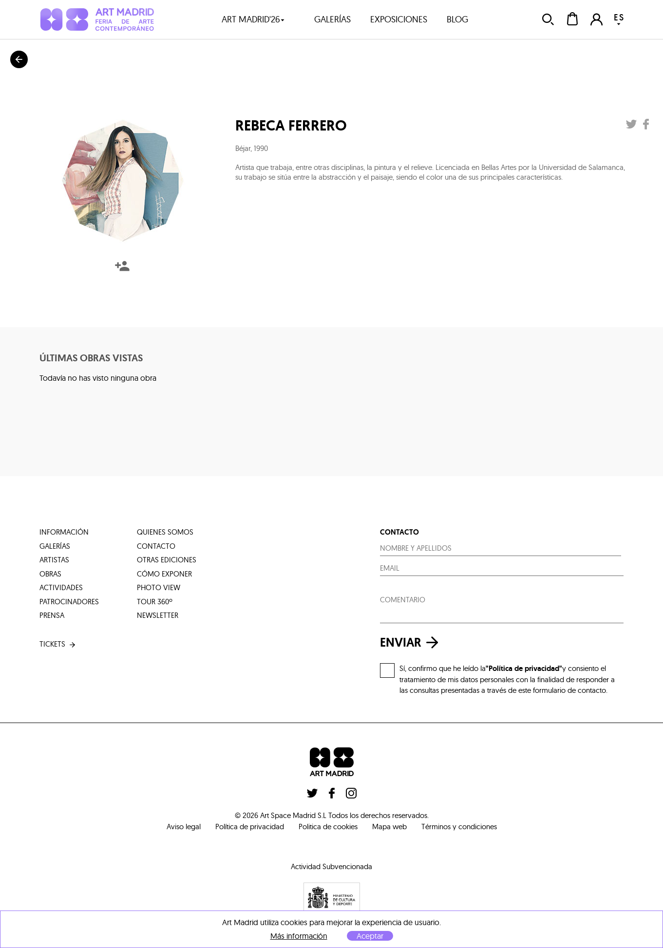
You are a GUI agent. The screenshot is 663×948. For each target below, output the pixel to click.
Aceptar (370, 936)
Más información (298, 936)
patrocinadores (69, 601)
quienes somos (165, 532)
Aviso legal (184, 826)
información (64, 532)
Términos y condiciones (459, 826)
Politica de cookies (328, 826)
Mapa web (389, 826)
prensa (51, 615)
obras (50, 573)
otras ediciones (166, 559)
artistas (54, 559)
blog (457, 19)
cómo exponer (164, 573)
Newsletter (157, 615)
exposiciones (398, 19)
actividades (61, 587)
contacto (156, 546)
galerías (332, 19)
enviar (411, 642)
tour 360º (154, 601)
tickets (58, 644)
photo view (158, 587)
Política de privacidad (249, 826)
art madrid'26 (253, 19)
